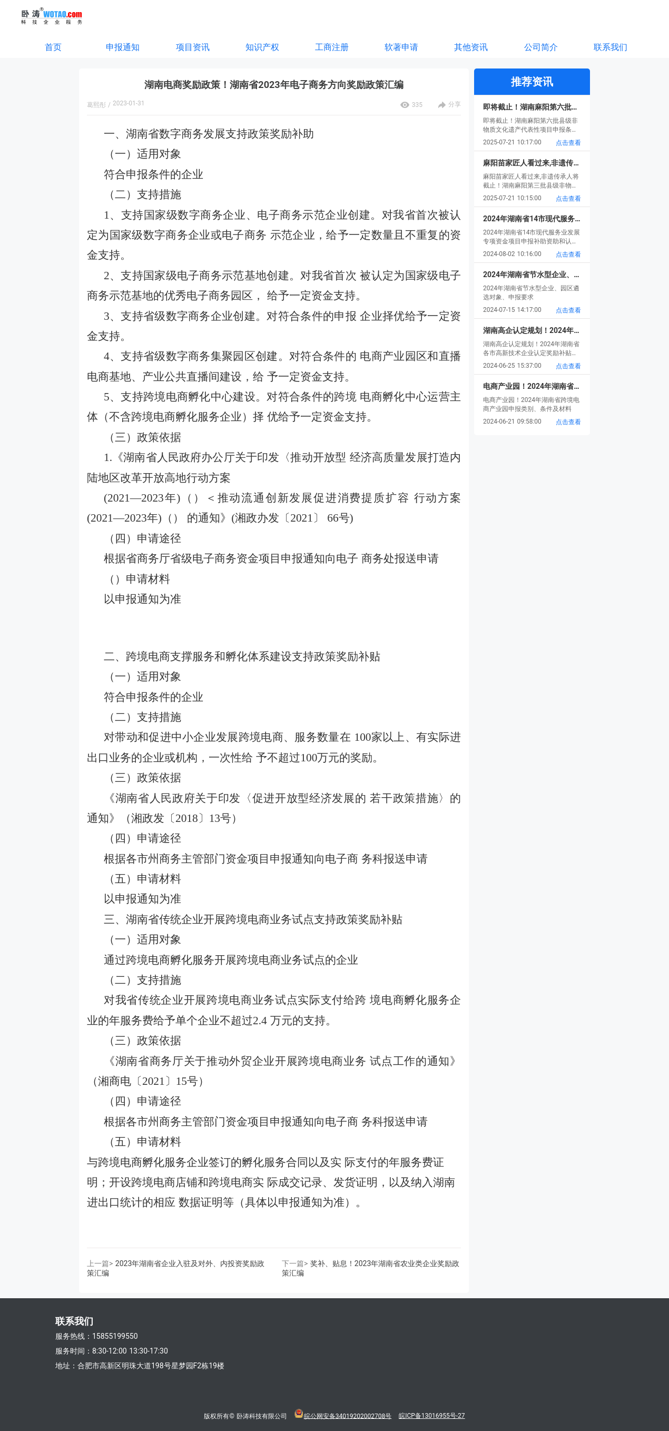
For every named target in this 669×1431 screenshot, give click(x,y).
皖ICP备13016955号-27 (432, 1415)
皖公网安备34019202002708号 (347, 1415)
